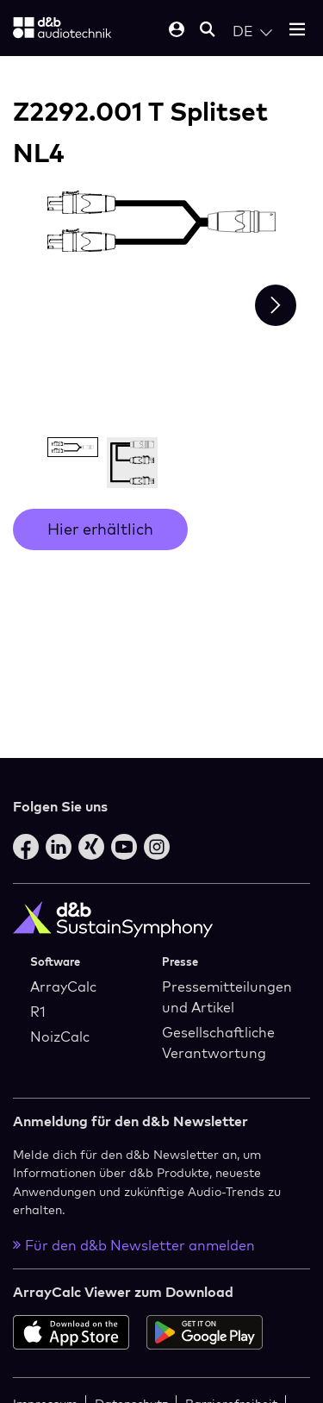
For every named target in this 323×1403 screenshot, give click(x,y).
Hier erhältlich (100, 529)
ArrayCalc (63, 986)
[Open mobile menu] (297, 30)
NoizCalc (60, 1036)
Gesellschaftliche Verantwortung (218, 1043)
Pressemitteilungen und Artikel (227, 997)
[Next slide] (275, 305)
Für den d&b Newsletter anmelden (134, 1245)
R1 (38, 1011)
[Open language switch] (252, 31)
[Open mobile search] (208, 30)
